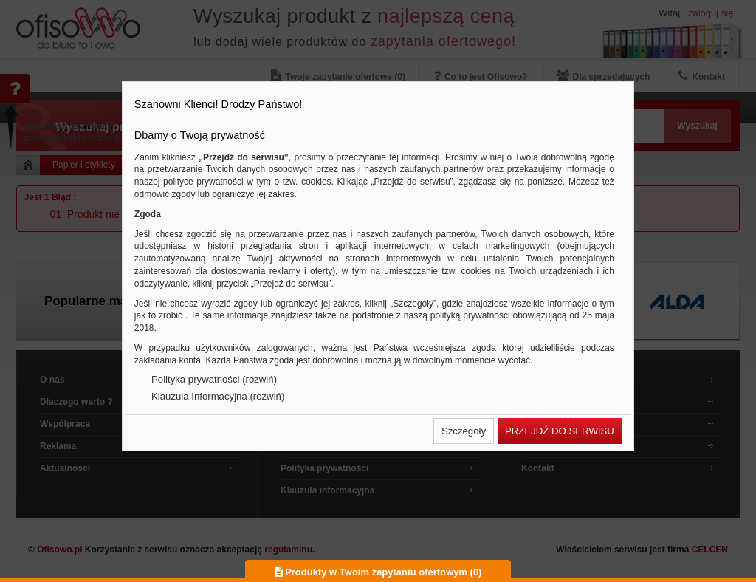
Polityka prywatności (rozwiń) (214, 379)
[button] (463, 431)
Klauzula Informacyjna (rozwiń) (217, 396)
